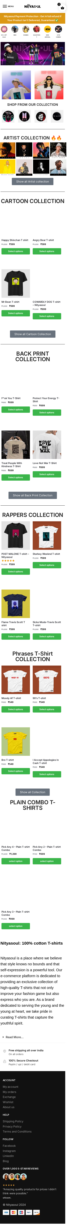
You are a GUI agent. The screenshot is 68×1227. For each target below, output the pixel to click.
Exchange (9, 1097)
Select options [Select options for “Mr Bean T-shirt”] (15, 313)
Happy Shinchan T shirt (14, 240)
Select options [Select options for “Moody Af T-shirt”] (15, 709)
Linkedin (8, 1156)
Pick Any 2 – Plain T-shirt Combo (47, 848)
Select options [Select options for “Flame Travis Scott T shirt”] (15, 636)
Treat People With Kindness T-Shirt (11, 465)
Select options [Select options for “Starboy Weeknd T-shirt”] (46, 565)
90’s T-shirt (39, 698)
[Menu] (8, 6)
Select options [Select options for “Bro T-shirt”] (15, 771)
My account (10, 1086)
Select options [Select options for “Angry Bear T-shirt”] (46, 251)
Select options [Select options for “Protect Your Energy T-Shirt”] (46, 412)
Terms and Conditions (17, 1131)
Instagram (9, 1151)
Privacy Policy (12, 1126)
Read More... (15, 1037)
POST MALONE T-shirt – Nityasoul (15, 555)
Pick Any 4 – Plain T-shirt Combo (15, 848)
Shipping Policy (13, 1121)
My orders (9, 1092)
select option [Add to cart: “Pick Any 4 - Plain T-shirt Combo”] (15, 861)
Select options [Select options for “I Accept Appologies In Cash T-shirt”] (46, 774)
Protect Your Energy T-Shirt (46, 400)
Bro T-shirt (7, 759)
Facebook (9, 1145)
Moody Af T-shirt (11, 698)
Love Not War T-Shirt (45, 463)
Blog (6, 1161)
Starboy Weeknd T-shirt (46, 553)
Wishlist (8, 1102)
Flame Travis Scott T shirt (13, 624)
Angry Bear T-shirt (43, 240)
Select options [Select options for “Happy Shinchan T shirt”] (15, 251)
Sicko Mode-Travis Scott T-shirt (47, 624)
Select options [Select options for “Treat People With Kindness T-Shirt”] (15, 477)
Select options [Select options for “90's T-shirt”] (46, 709)
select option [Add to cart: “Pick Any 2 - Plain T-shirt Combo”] (47, 861)
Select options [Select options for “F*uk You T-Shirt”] (15, 409)
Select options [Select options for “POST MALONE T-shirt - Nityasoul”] (15, 571)
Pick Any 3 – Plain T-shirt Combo (15, 913)
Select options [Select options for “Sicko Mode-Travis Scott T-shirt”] (46, 636)
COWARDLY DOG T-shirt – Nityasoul (46, 303)
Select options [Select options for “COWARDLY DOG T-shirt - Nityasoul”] (46, 316)
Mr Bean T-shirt (10, 301)
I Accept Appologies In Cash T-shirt (46, 761)
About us (8, 1107)
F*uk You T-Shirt (11, 398)
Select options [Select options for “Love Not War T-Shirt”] (46, 474)
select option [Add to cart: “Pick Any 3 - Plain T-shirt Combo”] (15, 926)
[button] (4, 54)
